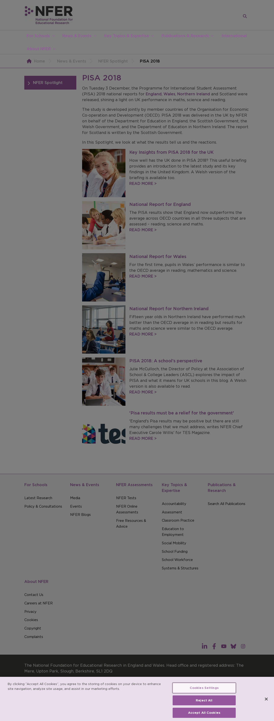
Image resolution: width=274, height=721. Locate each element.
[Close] (266, 703)
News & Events (76, 35)
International (234, 35)
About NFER (39, 48)
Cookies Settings (204, 692)
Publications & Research (185, 35)
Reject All (204, 704)
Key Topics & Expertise (126, 35)
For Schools (38, 35)
